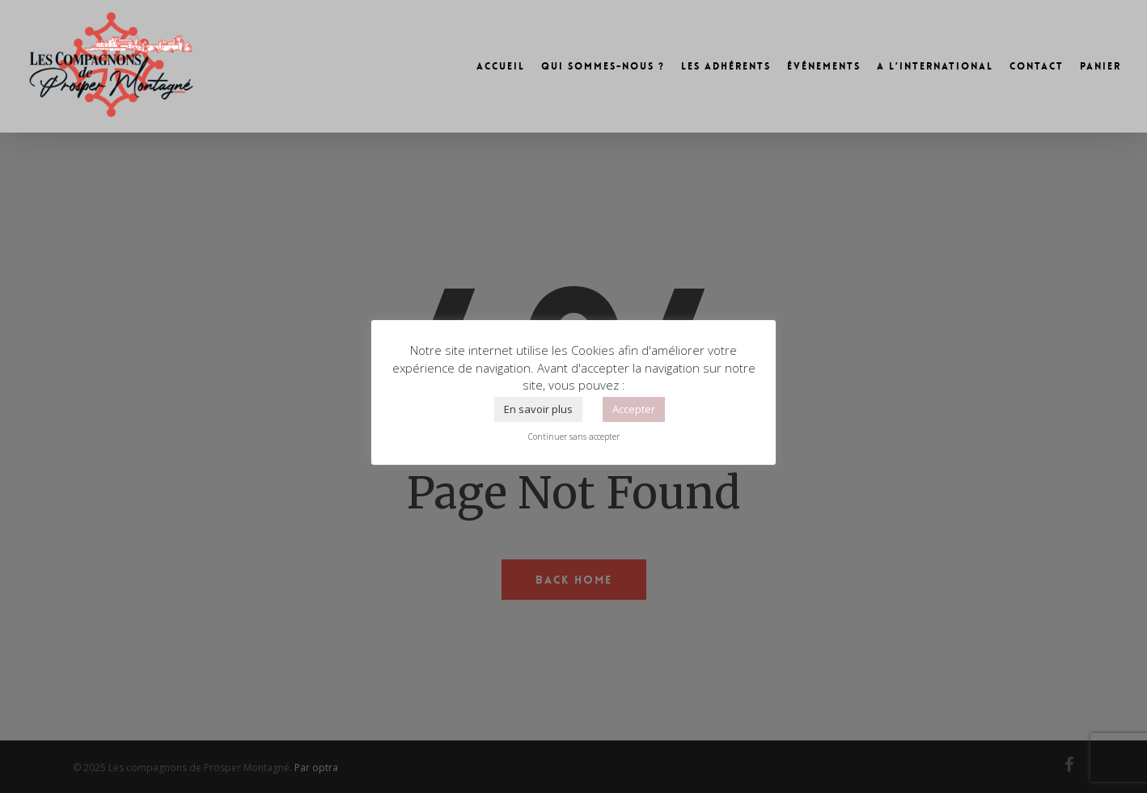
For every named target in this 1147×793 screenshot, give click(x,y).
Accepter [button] (633, 409)
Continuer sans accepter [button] (574, 436)
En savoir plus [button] (538, 409)
